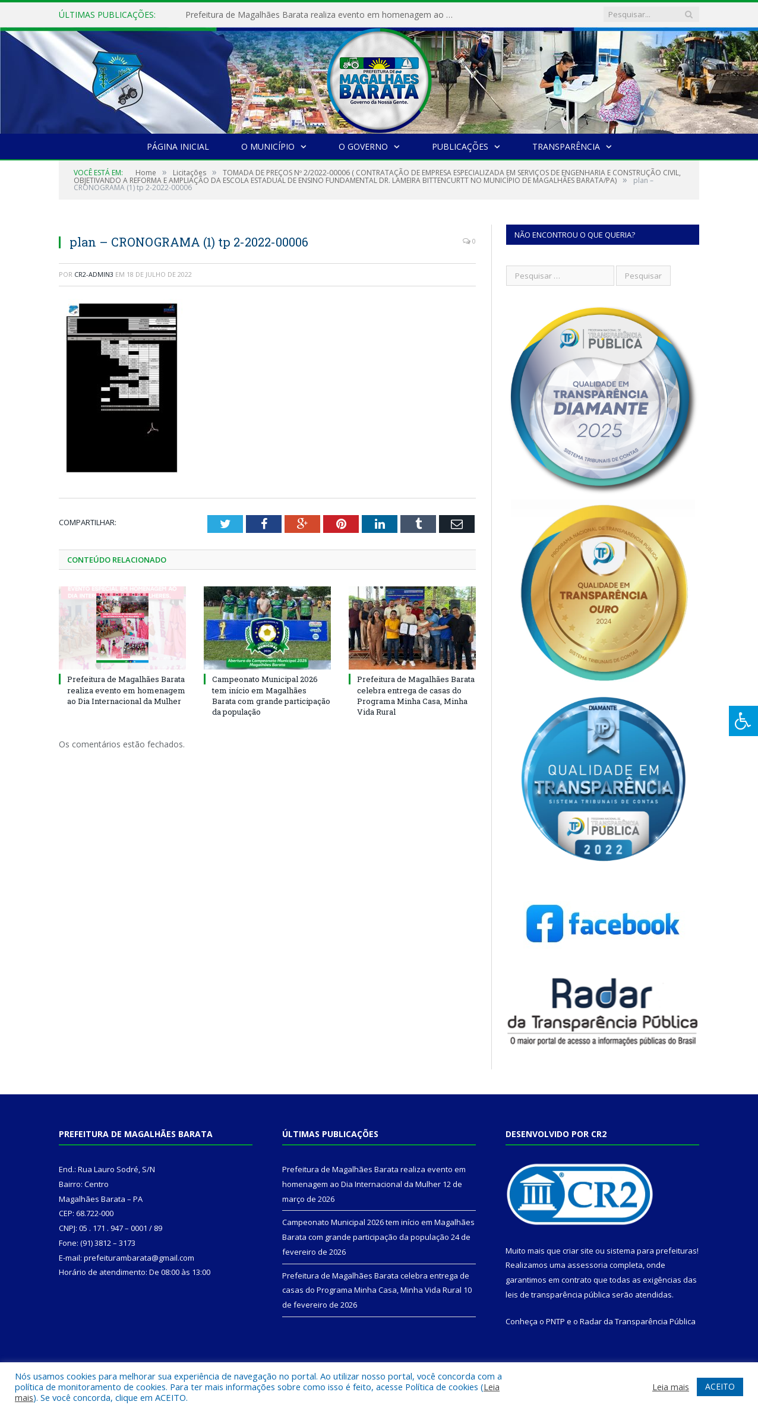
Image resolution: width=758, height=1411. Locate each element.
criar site (578, 1250)
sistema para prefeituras (652, 1250)
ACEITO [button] (720, 1386)
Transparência (566, 146)
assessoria (587, 1265)
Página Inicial (178, 146)
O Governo (363, 146)
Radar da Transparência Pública (638, 1321)
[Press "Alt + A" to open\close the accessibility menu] (743, 721)
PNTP (555, 1321)
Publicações (460, 146)
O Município (268, 146)
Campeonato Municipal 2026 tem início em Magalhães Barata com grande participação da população (271, 695)
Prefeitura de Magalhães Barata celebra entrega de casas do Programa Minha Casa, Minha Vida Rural (416, 695)
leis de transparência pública (558, 1294)
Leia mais (670, 1386)
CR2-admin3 (93, 274)
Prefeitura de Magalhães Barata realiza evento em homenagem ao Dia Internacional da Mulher (322, 15)
